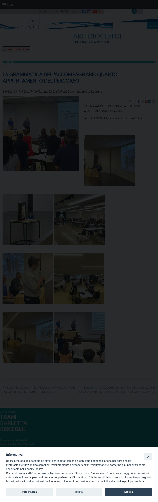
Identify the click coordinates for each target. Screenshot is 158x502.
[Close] (148, 456)
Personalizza (29, 491)
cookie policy (123, 481)
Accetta (128, 491)
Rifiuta (79, 491)
